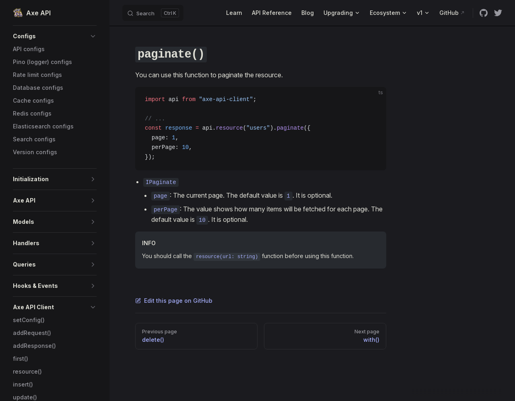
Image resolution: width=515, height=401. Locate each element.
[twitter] (498, 13)
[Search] (152, 13)
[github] (483, 13)
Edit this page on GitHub (173, 300)
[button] (55, 36)
